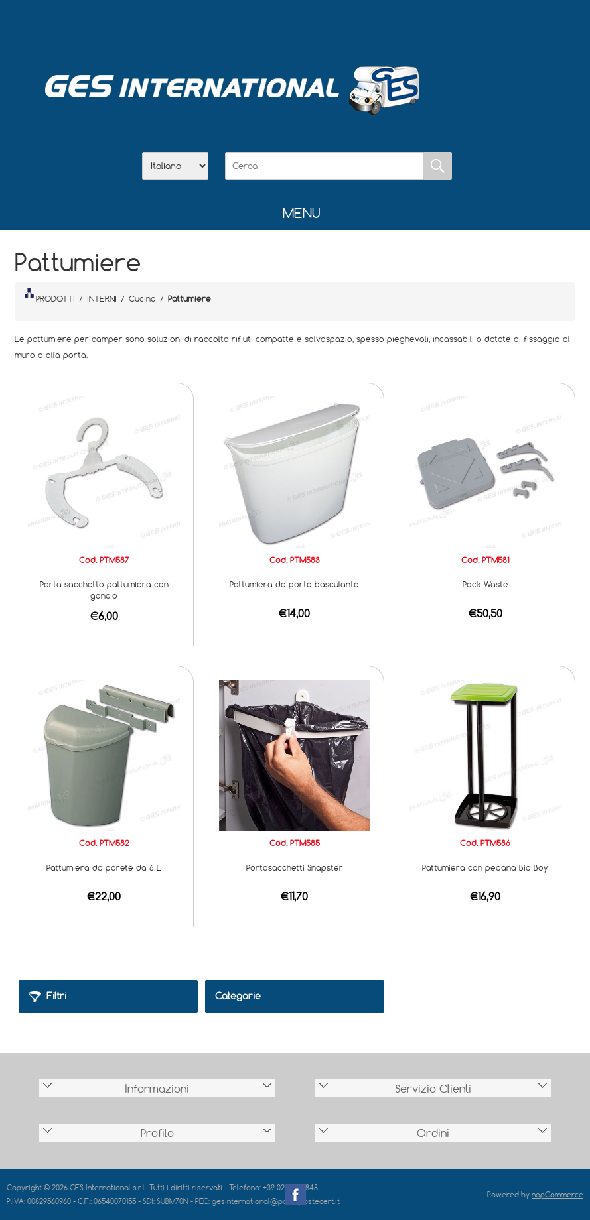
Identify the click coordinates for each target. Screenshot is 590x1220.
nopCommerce (557, 1194)
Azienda (260, 27)
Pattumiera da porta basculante (294, 584)
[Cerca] (324, 166)
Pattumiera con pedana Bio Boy (485, 867)
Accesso (364, 27)
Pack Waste (485, 584)
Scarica (295, 27)
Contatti (329, 27)
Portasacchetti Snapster (294, 867)
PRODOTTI (50, 296)
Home (226, 27)
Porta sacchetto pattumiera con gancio (104, 590)
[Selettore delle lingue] (175, 166)
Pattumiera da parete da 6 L (103, 867)
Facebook (295, 1194)
